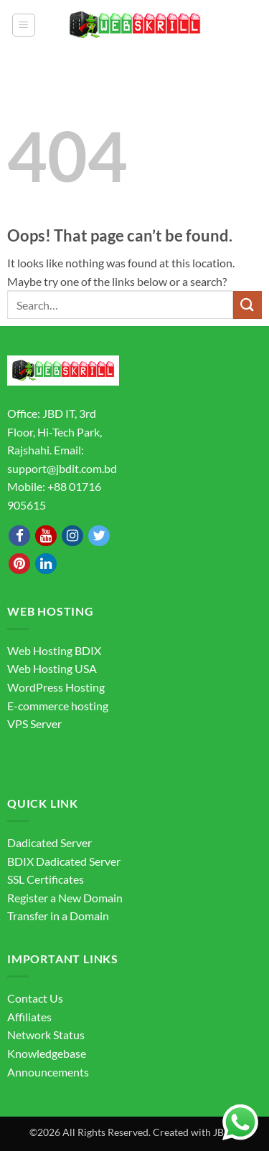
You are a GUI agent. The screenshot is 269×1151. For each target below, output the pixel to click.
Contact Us (35, 998)
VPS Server (34, 723)
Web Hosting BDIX (54, 650)
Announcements (48, 1072)
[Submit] (247, 305)
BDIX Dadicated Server (64, 861)
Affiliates (29, 1016)
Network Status (46, 1034)
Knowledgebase (46, 1053)
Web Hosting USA (52, 668)
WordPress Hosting (56, 687)
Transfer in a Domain (58, 915)
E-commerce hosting (57, 705)
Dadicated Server (49, 842)
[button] (23, 25)
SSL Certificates (45, 879)
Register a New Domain (65, 897)
